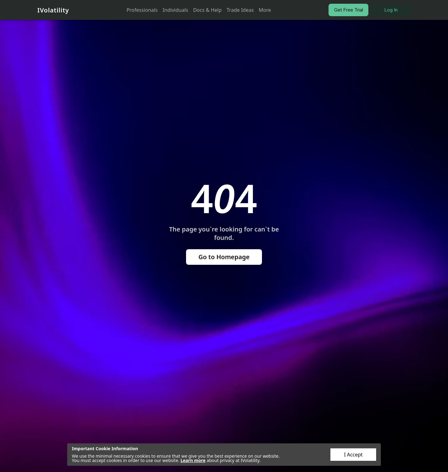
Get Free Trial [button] (348, 10)
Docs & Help (207, 10)
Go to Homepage (224, 257)
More (265, 10)
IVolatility (53, 10)
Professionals (142, 10)
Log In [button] (391, 10)
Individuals (175, 10)
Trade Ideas (240, 10)
